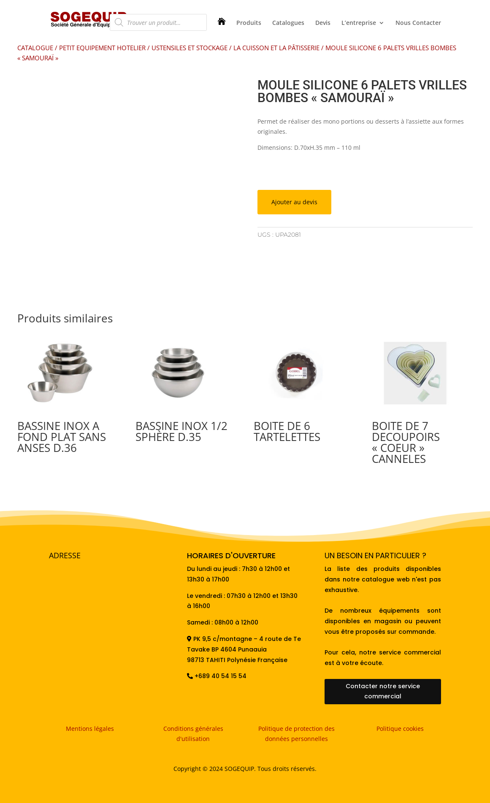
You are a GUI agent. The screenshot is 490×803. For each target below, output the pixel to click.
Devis (322, 23)
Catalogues (288, 23)
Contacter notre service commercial (383, 691)
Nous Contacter (418, 23)
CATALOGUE (35, 47)
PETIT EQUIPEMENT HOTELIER (102, 47)
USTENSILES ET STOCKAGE (189, 47)
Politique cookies (400, 729)
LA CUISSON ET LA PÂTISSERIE (276, 47)
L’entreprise (358, 23)
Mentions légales (90, 729)
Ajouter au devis (294, 202)
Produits (248, 23)
